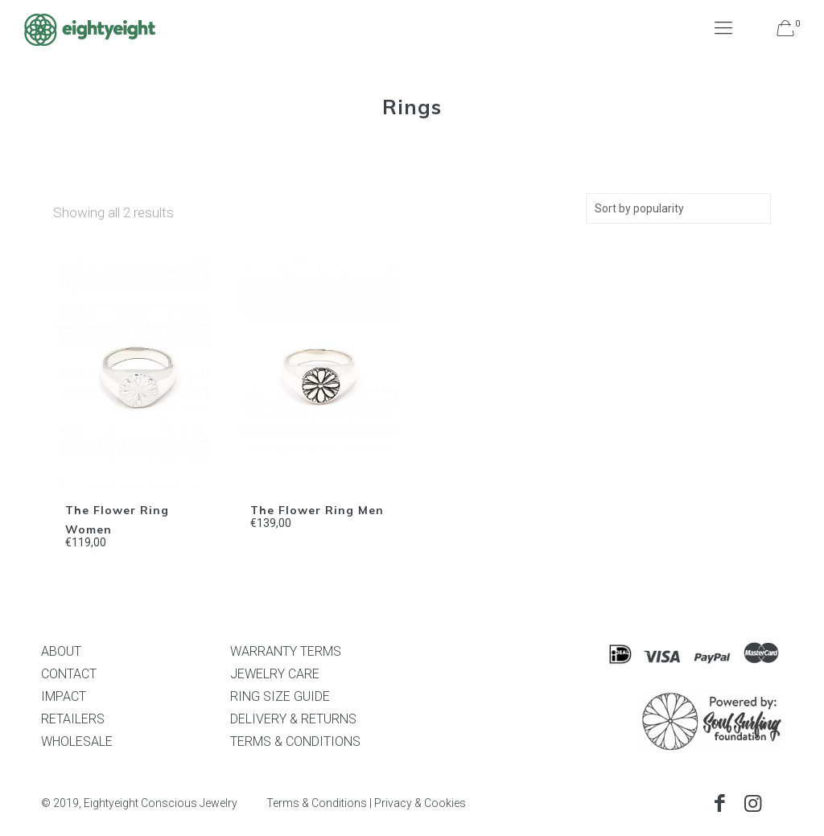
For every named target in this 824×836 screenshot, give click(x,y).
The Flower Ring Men (317, 510)
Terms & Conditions (316, 803)
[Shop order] (678, 208)
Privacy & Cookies (420, 803)
